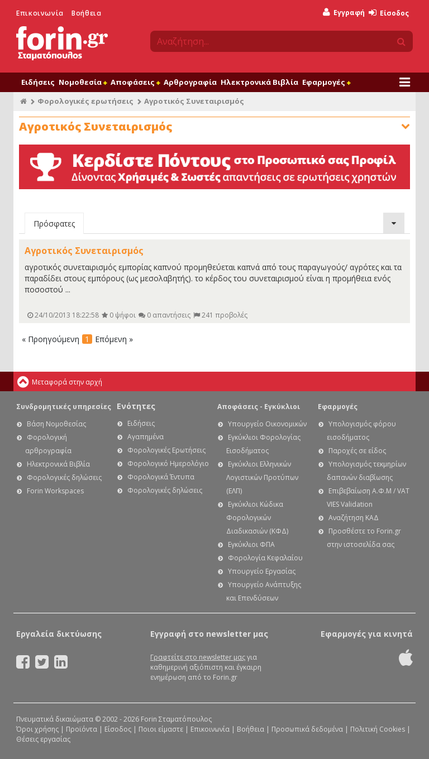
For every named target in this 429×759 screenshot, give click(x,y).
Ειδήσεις (38, 82)
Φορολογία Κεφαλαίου (265, 558)
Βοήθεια (86, 13)
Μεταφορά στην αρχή (67, 382)
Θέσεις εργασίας (43, 739)
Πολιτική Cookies (377, 729)
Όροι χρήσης (37, 729)
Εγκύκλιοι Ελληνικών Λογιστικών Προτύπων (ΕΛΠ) (262, 477)
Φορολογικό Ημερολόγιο (168, 463)
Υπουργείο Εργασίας (261, 571)
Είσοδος (389, 13)
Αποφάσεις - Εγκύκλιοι (258, 406)
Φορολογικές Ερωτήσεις (166, 450)
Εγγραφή (344, 12)
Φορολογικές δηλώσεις (64, 477)
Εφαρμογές (326, 82)
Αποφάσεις (135, 82)
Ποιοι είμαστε (161, 729)
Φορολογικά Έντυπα (160, 477)
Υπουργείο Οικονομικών (267, 424)
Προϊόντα (81, 729)
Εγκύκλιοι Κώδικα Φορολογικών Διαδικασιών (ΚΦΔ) (257, 517)
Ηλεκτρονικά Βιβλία (259, 82)
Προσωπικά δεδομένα (307, 729)
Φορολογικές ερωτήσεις (85, 101)
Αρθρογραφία (190, 82)
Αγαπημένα (145, 436)
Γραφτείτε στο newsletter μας (197, 657)
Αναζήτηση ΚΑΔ (353, 517)
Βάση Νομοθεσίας (56, 424)
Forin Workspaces (55, 491)
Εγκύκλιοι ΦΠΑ (251, 544)
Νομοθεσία (83, 82)
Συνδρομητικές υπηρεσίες (63, 406)
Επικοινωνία (40, 13)
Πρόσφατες (54, 223)
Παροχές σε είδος (357, 450)
